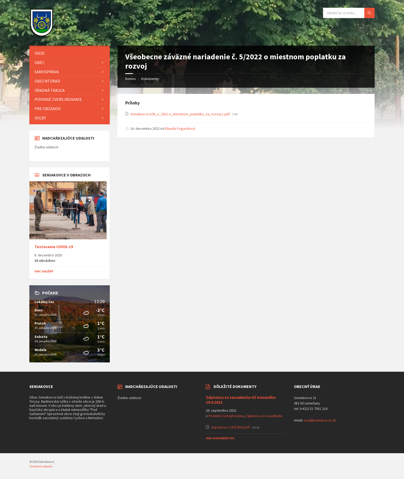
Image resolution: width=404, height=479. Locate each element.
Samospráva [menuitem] (47, 71)
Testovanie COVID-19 (54, 246)
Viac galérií (44, 271)
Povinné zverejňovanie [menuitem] (58, 99)
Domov (130, 78)
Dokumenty (150, 78)
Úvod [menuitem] (40, 53)
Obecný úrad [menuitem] (47, 81)
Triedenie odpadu (41, 466)
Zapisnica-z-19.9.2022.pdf (231, 427)
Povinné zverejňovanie (226, 415)
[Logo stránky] (41, 35)
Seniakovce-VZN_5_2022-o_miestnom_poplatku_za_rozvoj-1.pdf (180, 114)
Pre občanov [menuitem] (48, 108)
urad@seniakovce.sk (320, 420)
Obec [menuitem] (40, 62)
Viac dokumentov (220, 438)
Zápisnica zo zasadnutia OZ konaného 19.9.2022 (241, 400)
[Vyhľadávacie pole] (349, 13)
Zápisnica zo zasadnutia (264, 415)
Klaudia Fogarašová (180, 128)
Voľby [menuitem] (40, 117)
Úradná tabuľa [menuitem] (50, 90)
